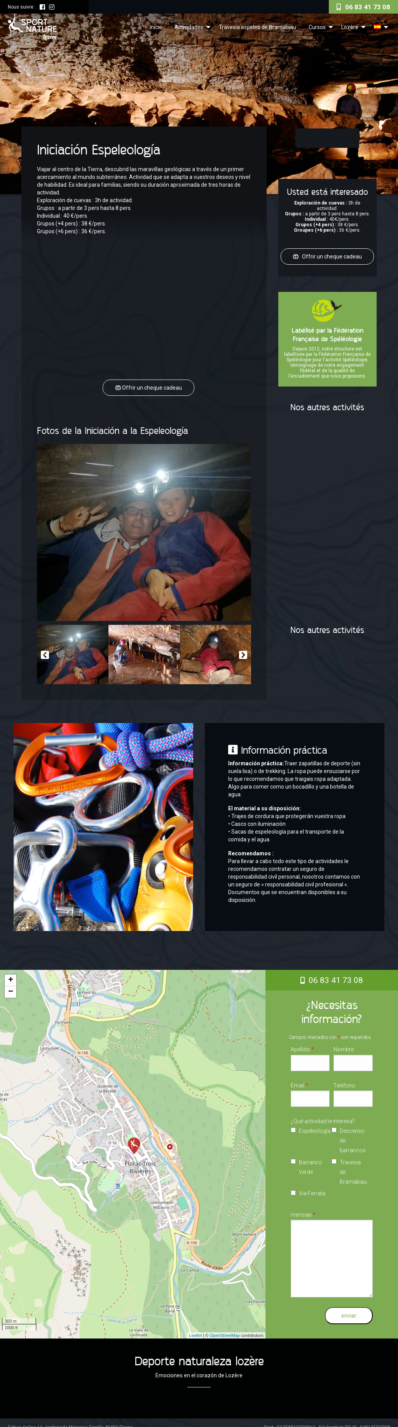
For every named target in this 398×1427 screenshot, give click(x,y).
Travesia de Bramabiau (353, 1167)
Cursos (317, 27)
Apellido (302, 1045)
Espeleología (312, 1126)
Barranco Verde (310, 1162)
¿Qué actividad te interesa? (323, 1116)
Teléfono (344, 1080)
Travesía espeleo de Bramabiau (257, 27)
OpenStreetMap (224, 1330)
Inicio (156, 27)
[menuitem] (155, 27)
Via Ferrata (312, 1189)
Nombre (343, 1045)
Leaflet (195, 1330)
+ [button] (10, 975)
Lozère (349, 27)
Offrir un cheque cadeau (152, 385)
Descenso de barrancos (353, 1136)
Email (299, 1080)
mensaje (303, 1210)
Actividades (189, 27)
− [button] (10, 987)
